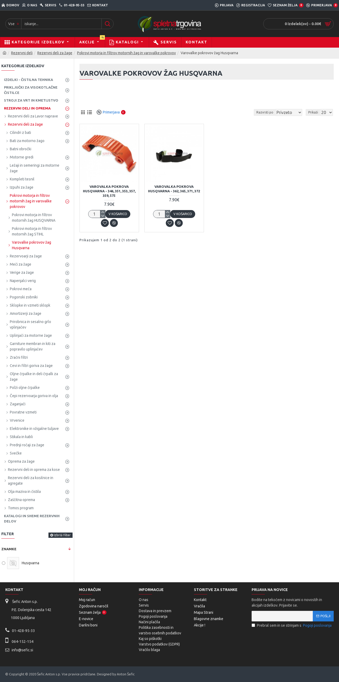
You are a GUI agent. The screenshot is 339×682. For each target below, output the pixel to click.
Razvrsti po (270, 112)
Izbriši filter (62, 535)
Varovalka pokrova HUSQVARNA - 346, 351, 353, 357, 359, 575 (109, 191)
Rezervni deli (22, 53)
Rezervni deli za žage (54, 53)
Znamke (8, 549)
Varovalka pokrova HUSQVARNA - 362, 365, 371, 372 (174, 189)
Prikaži (315, 112)
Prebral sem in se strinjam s (292, 625)
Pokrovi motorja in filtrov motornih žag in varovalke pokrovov (126, 53)
